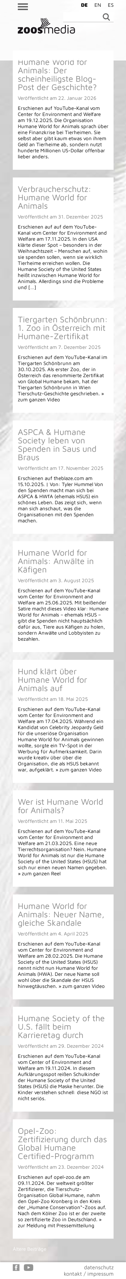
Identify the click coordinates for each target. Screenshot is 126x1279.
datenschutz (99, 1267)
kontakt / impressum (89, 1274)
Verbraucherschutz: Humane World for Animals (54, 197)
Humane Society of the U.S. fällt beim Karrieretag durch (61, 1026)
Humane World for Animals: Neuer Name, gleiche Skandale (61, 914)
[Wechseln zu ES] (109, 4)
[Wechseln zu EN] (96, 4)
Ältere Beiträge (29, 1249)
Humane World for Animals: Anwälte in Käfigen (56, 561)
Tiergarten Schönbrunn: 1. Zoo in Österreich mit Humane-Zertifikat (63, 327)
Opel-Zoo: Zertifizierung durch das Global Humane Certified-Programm (62, 1143)
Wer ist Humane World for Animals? (60, 806)
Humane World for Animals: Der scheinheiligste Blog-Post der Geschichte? (57, 74)
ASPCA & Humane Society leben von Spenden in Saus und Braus (57, 444)
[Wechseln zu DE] (83, 4)
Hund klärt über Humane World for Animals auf (52, 679)
